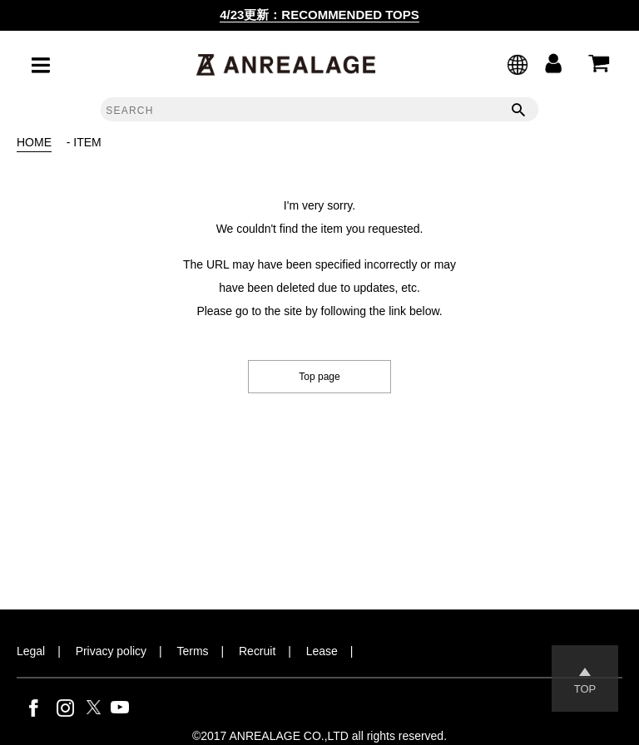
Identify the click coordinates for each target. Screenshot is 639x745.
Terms (193, 651)
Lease (322, 651)
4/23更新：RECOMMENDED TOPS (319, 14)
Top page (319, 376)
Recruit (257, 651)
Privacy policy (111, 651)
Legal (31, 651)
